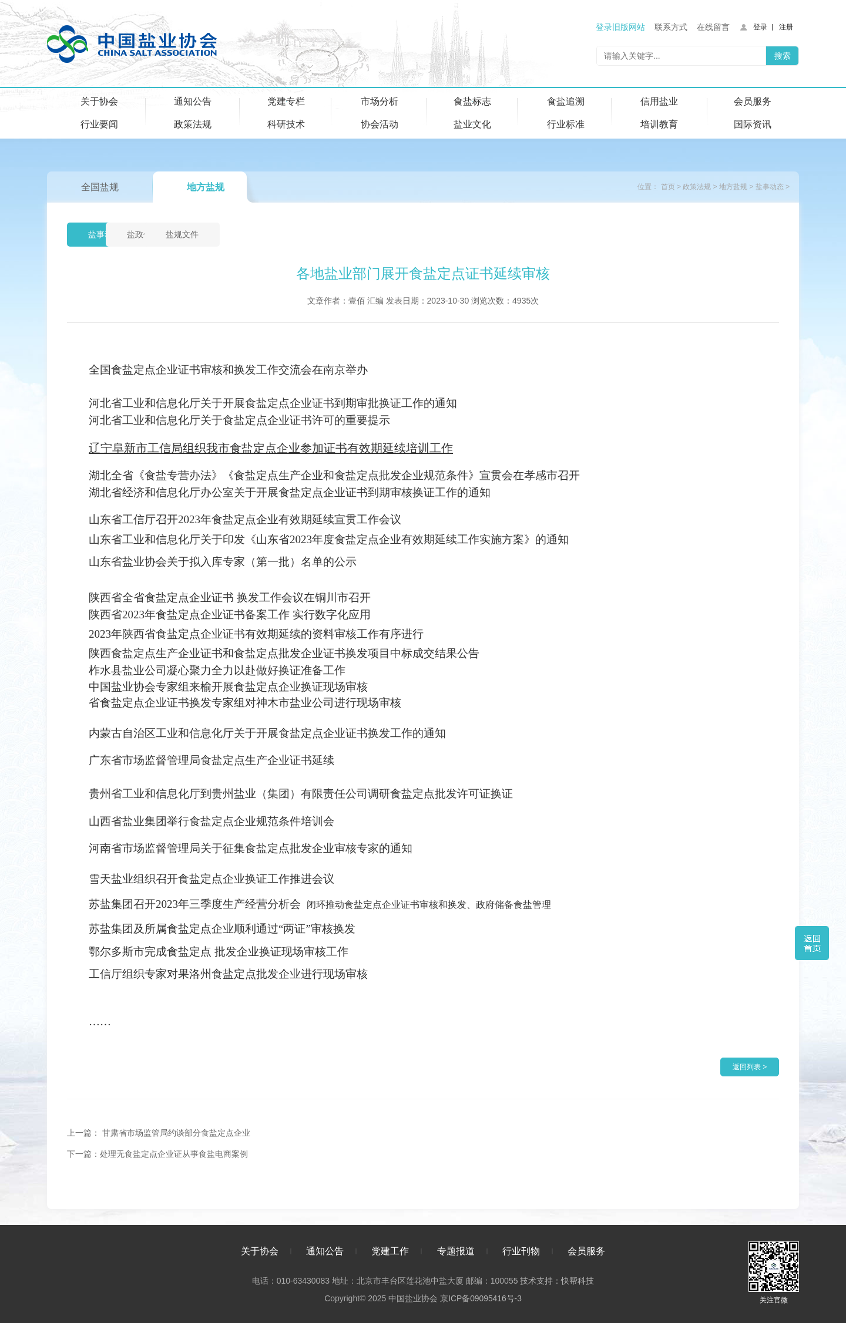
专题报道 (456, 1250)
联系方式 (670, 27)
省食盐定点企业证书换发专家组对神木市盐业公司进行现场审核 (245, 702)
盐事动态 (770, 187)
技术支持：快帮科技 (556, 1280)
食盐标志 (472, 101)
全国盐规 (100, 187)
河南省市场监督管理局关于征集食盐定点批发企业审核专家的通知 (250, 848)
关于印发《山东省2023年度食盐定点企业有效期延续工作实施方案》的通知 (384, 539)
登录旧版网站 (620, 27)
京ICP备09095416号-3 (480, 1297)
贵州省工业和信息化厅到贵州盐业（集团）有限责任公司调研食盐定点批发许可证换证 (301, 793)
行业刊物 (521, 1250)
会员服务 (752, 101)
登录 (760, 27)
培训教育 (659, 124)
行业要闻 (99, 124)
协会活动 (379, 124)
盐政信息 (192, 235)
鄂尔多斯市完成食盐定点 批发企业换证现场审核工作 (218, 951)
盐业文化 (472, 124)
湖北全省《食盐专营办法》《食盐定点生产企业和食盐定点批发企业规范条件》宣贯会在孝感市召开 (334, 475)
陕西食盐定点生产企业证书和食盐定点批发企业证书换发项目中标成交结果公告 (284, 653)
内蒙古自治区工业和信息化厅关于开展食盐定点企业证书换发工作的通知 (267, 733)
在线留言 (713, 27)
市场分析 (379, 101)
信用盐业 (659, 101)
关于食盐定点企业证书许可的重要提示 (295, 420)
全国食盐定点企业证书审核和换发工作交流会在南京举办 (228, 369)
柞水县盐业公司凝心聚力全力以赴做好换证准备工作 (217, 670)
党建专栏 (286, 101)
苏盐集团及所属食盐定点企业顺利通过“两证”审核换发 (222, 929)
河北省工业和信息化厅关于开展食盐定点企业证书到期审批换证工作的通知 (273, 403)
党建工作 (390, 1250)
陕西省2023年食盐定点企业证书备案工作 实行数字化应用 (230, 614)
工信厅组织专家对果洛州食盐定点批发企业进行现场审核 (228, 974)
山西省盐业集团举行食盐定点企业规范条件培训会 (211, 821)
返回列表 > (750, 1067)
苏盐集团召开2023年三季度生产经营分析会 (195, 904)
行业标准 (566, 124)
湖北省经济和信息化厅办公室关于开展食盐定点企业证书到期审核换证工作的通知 (290, 492)
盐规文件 (277, 235)
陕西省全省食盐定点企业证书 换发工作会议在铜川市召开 (230, 597)
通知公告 (193, 101)
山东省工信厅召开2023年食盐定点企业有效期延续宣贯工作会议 (245, 519)
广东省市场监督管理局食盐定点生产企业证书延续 (211, 760)
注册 (786, 27)
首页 (668, 187)
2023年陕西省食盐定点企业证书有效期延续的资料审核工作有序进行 (256, 634)
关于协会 (99, 101)
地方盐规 (205, 187)
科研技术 (286, 124)
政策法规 (193, 124)
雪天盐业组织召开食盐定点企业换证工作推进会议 (211, 879)
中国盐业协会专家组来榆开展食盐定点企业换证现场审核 (228, 687)
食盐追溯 (566, 101)
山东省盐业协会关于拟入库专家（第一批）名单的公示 (223, 562)
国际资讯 (752, 124)
